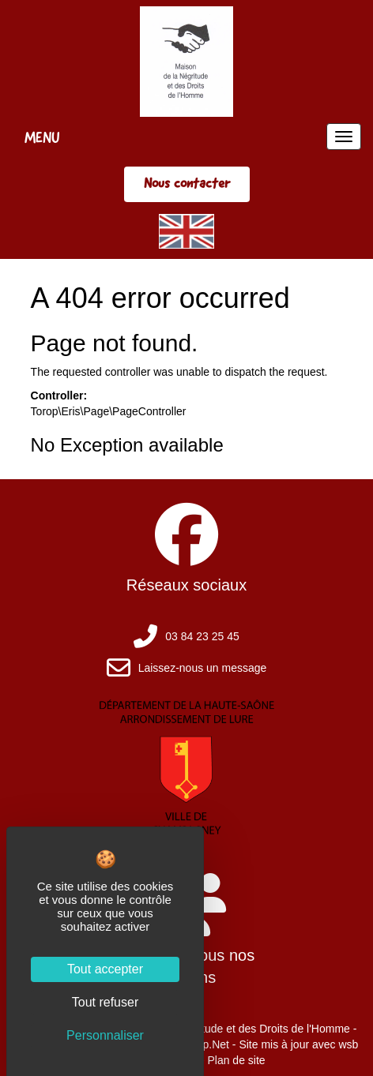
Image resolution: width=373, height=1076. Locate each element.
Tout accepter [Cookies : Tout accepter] (105, 969)
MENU (42, 137)
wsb (348, 1044)
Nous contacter (187, 183)
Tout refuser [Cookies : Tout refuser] (105, 1002)
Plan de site (236, 1060)
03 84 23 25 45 (202, 636)
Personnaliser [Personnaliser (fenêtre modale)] (105, 1035)
